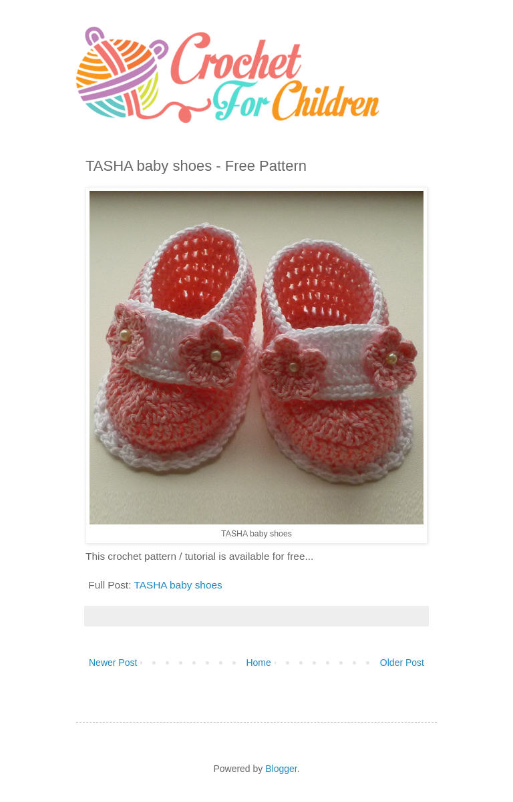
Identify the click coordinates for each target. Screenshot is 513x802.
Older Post (402, 662)
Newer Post (113, 662)
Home (258, 662)
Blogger (281, 768)
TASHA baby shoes (178, 584)
